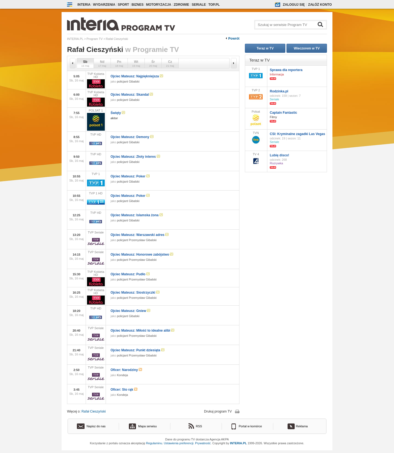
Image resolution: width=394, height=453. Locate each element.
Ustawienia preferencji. (179, 443)
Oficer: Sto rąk (124, 389)
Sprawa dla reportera (286, 70)
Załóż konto (320, 5)
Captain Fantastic (283, 113)
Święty (118, 113)
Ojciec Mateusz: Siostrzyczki (135, 292)
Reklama (302, 426)
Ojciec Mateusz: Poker (130, 176)
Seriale (199, 5)
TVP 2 (256, 95)
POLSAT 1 (96, 120)
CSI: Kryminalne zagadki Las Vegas (297, 134)
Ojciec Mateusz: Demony (132, 137)
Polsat (256, 118)
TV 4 (256, 159)
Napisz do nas (96, 426)
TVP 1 (96, 180)
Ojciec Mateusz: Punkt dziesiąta (137, 350)
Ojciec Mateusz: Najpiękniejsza (137, 76)
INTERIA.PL (238, 443)
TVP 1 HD (96, 200)
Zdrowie (181, 5)
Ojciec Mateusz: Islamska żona (137, 215)
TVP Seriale (96, 239)
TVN (256, 138)
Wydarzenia (104, 5)
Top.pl (214, 5)
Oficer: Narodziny (126, 370)
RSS (199, 426)
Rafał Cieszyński (94, 411)
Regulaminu (154, 443)
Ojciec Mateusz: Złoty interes (135, 157)
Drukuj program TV (218, 411)
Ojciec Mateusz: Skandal (132, 95)
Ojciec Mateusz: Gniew (130, 311)
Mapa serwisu (147, 426)
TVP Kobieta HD (96, 80)
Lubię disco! (279, 155)
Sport (123, 5)
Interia (84, 5)
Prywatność (203, 443)
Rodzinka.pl (279, 91)
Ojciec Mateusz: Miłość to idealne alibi (142, 330)
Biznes (138, 5)
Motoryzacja (158, 5)
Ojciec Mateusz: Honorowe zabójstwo (142, 254)
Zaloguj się (294, 5)
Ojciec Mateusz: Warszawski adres (140, 235)
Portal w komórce (250, 426)
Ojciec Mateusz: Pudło (130, 274)
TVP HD (96, 141)
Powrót (233, 38)
